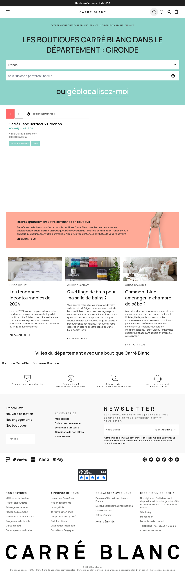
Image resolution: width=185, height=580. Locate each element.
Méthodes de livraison (18, 498)
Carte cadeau (13, 525)
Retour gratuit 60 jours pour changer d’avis (114, 385)
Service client (63, 436)
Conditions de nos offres (69, 432)
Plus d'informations (19, 143)
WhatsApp (146, 512)
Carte (35, 143)
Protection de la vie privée (90, 569)
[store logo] (92, 12)
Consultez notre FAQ (152, 530)
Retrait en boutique (16, 502)
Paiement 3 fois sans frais (20, 516)
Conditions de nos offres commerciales (55, 569)
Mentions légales (18, 569)
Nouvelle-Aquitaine (111, 25)
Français (13, 438)
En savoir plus (26, 238)
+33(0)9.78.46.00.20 (165, 525)
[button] (161, 12)
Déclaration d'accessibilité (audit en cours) (126, 569)
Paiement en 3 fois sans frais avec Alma (71, 385)
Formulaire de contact (152, 521)
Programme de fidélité (18, 521)
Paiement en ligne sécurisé (28, 384)
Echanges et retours (67, 427)
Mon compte (62, 418)
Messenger (146, 516)
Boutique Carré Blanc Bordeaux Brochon (30, 363)
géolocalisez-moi (98, 91)
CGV (31, 569)
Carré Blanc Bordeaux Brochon (35, 123)
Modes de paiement (17, 511)
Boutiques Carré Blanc (74, 25)
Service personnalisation (19, 530)
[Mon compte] (169, 12)
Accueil (55, 25)
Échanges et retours (17, 507)
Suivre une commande (68, 423)
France (94, 25)
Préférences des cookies (162, 569)
